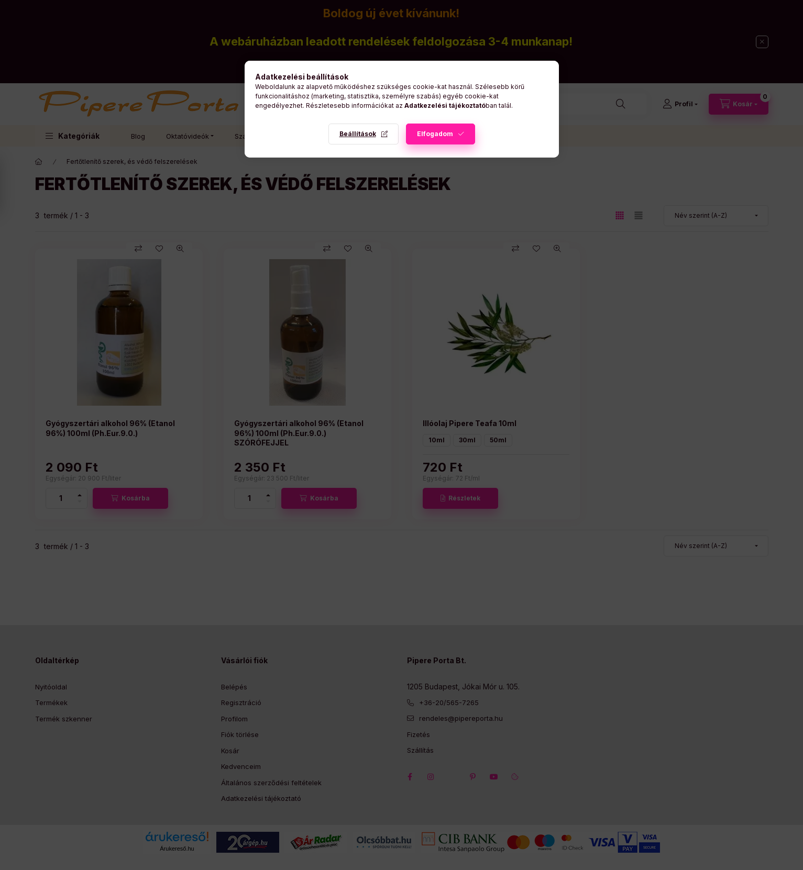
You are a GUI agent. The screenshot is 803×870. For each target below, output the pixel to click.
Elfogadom (435, 134)
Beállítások (357, 134)
